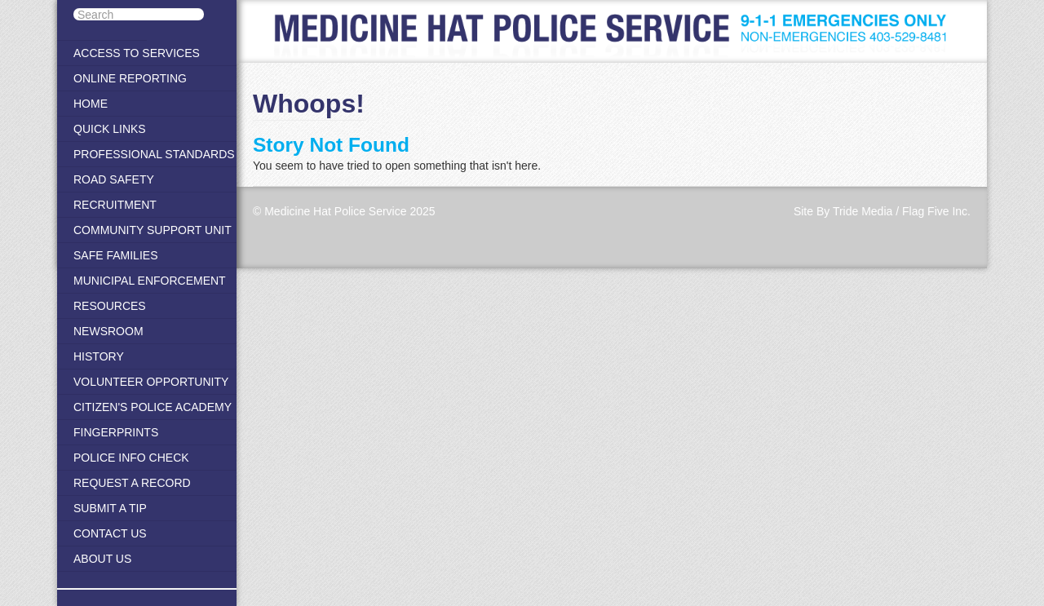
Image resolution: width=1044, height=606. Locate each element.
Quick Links (109, 128)
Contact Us (110, 533)
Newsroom (108, 331)
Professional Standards (154, 154)
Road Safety (113, 179)
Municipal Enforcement (149, 280)
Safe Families (115, 255)
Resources (109, 305)
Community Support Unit (152, 230)
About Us (102, 558)
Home (90, 103)
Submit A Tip (110, 508)
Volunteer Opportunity (150, 381)
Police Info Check (131, 457)
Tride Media (862, 211)
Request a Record (132, 482)
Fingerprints (115, 432)
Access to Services (136, 53)
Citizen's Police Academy (152, 407)
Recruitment (115, 204)
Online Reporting (130, 78)
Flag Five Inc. (936, 211)
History (98, 356)
